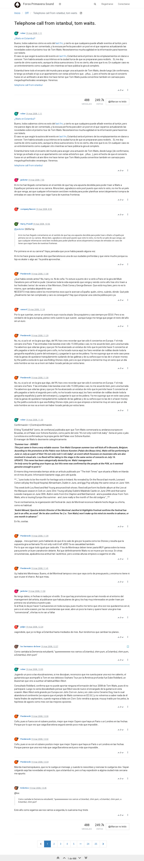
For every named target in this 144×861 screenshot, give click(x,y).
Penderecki (25, 274)
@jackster (19, 229)
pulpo (22, 627)
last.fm (59, 43)
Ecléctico (24, 788)
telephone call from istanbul (28, 85)
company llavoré (27, 209)
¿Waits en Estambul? (24, 38)
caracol (23, 309)
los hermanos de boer (30, 646)
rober (22, 33)
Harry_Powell (26, 224)
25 (96, 844)
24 (88, 844)
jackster (24, 180)
